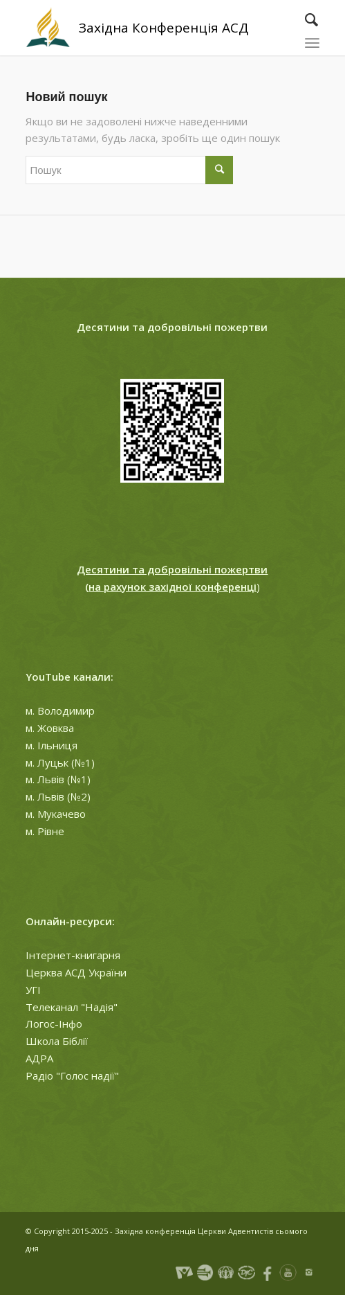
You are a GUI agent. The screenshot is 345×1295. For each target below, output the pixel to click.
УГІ (33, 990)
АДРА (39, 1058)
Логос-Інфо (54, 1023)
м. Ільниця (51, 745)
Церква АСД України (76, 972)
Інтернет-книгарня (73, 955)
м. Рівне (45, 831)
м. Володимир (60, 710)
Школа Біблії (57, 1041)
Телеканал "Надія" (72, 1007)
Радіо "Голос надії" (72, 1075)
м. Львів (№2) (58, 796)
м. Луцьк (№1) (60, 762)
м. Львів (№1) (58, 779)
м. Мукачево (56, 814)
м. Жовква (50, 728)
